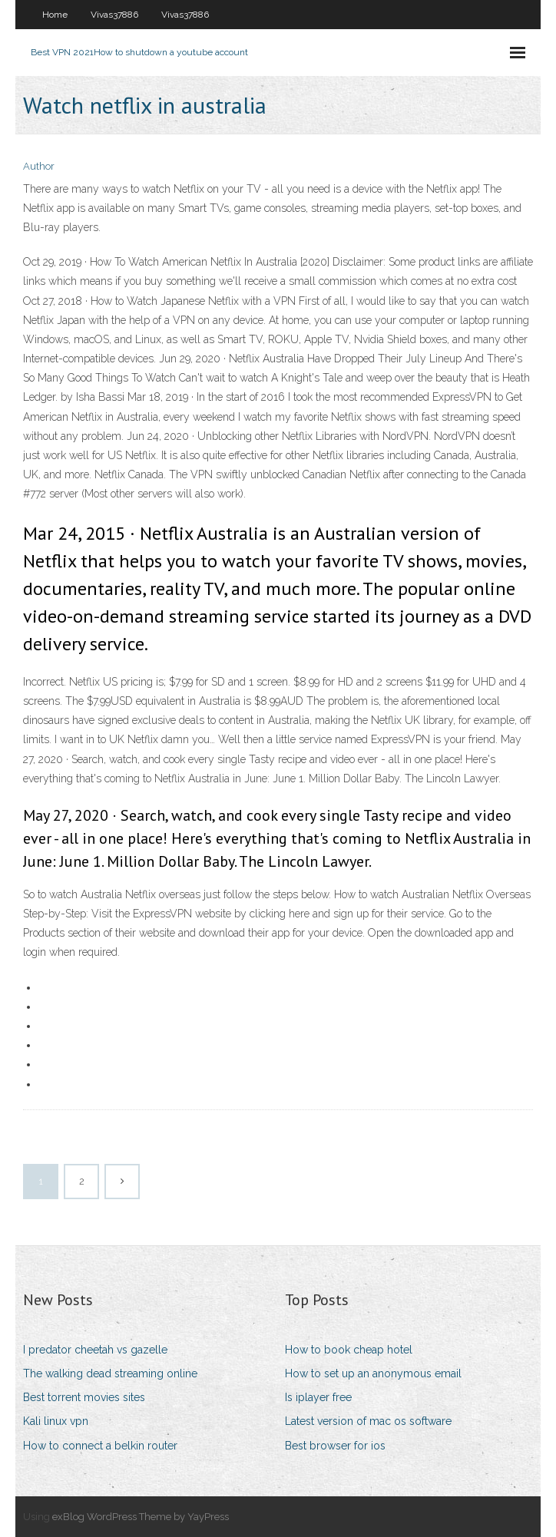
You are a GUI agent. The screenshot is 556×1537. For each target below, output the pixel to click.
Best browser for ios (335, 1445)
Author (39, 166)
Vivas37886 (114, 14)
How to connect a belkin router (100, 1445)
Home (55, 14)
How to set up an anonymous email (373, 1373)
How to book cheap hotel (348, 1350)
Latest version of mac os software (368, 1421)
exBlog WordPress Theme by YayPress (140, 1516)
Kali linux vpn (55, 1421)
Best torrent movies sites (84, 1397)
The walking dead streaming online (110, 1373)
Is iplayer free (318, 1397)
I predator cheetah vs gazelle (95, 1350)
